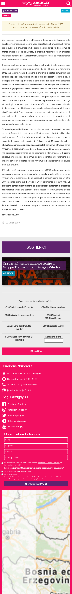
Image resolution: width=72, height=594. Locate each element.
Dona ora (36, 351)
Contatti (28, 390)
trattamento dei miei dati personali (48, 463)
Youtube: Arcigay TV (17, 426)
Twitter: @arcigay (16, 415)
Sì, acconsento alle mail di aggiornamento (17, 471)
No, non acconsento (10, 474)
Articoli (6, 15)
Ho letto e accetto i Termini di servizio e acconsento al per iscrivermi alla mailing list (33, 464)
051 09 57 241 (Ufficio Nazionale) (22, 384)
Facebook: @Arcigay (17, 404)
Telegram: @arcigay (17, 421)
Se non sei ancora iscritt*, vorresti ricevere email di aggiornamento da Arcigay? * (34, 468)
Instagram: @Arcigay (17, 409)
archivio (65, 11)
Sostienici (36, 247)
